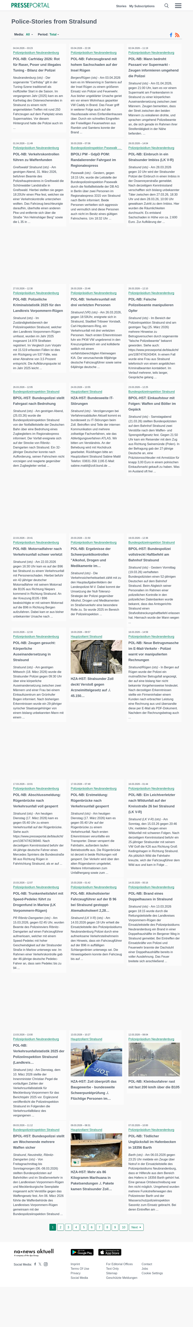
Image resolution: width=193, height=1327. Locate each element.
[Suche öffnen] (166, 5)
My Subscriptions (142, 6)
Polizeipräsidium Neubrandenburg (37, 52)
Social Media (79, 1317)
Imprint (75, 1304)
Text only (112, 1308)
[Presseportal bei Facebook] (34, 1304)
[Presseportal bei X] (39, 1304)
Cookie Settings (152, 1313)
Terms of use (80, 1308)
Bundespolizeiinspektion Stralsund (37, 401)
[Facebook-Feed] (171, 35)
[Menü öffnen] (178, 5)
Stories (121, 6)
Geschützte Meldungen (122, 1317)
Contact (147, 1304)
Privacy (76, 1313)
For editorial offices (119, 1304)
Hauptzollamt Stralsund (87, 401)
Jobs (145, 1308)
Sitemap (111, 1313)
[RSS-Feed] (177, 35)
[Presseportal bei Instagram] (44, 1304)
